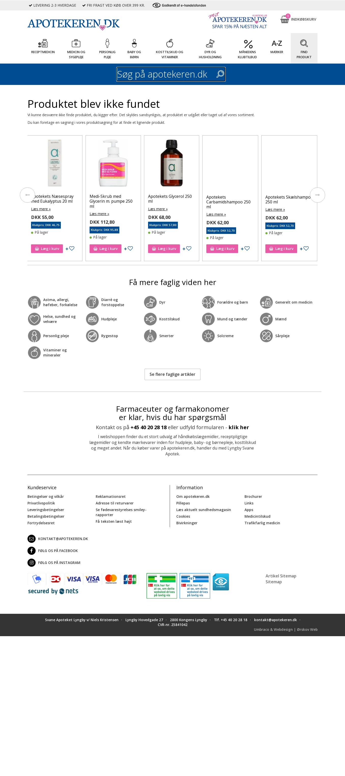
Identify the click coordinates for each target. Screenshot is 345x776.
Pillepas (183, 503)
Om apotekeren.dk (193, 496)
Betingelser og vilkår (45, 496)
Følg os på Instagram (53, 563)
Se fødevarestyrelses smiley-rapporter (121, 512)
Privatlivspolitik (41, 503)
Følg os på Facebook (52, 551)
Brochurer (253, 496)
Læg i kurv (79, 248)
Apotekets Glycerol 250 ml (202, 198)
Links (249, 503)
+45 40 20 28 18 (149, 427)
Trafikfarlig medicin (262, 522)
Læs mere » (73, 208)
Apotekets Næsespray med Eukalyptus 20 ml (85, 198)
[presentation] (27, 195)
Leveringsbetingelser (45, 509)
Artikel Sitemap (281, 576)
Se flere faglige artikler (172, 374)
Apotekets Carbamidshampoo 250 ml (261, 202)
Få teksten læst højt (114, 521)
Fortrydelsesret (41, 522)
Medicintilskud (257, 516)
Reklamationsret (111, 496)
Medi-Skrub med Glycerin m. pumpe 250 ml (143, 201)
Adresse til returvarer (115, 503)
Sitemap (274, 582)
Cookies (183, 516)
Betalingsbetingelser (45, 516)
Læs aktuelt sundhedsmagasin (203, 509)
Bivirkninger (186, 522)
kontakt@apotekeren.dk (57, 539)
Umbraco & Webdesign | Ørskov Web (286, 629)
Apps (249, 509)
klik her (238, 427)
